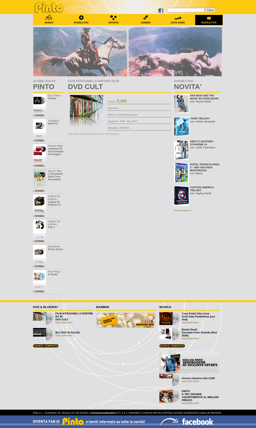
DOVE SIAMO (177, 21)
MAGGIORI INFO (64, 322)
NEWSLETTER (208, 21)
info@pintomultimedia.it (103, 413)
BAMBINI (145, 21)
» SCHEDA (38, 115)
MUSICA (49, 21)
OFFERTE (113, 21)
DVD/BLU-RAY (81, 21)
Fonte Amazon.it (182, 210)
